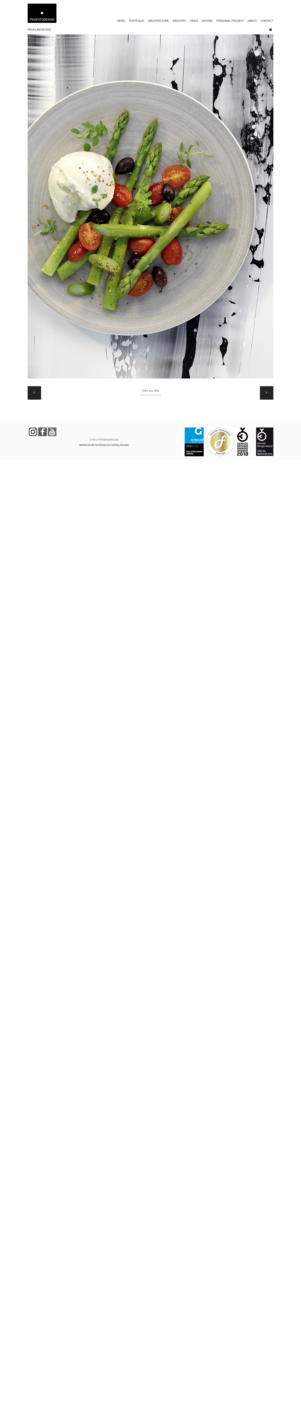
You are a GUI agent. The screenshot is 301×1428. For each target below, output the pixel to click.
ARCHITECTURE (158, 20)
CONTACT (266, 20)
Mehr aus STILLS (150, 390)
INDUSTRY (179, 20)
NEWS (121, 20)
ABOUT (252, 20)
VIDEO (194, 20)
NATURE (207, 20)
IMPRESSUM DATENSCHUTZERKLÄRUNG (104, 445)
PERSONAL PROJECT (230, 20)
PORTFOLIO (136, 20)
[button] (270, 29)
